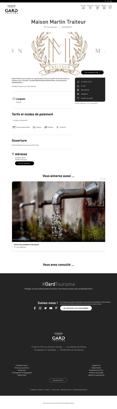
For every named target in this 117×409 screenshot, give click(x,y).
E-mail (83, 86)
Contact (47, 390)
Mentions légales (66, 390)
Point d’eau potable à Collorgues (26, 244)
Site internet (85, 90)
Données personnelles (80, 390)
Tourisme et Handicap (36, 390)
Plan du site (55, 390)
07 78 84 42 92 (86, 82)
